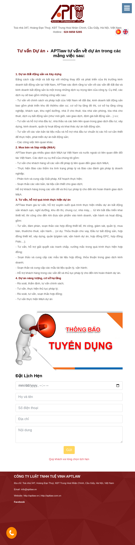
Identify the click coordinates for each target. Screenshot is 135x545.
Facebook (19, 502)
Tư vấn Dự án (31, 50)
